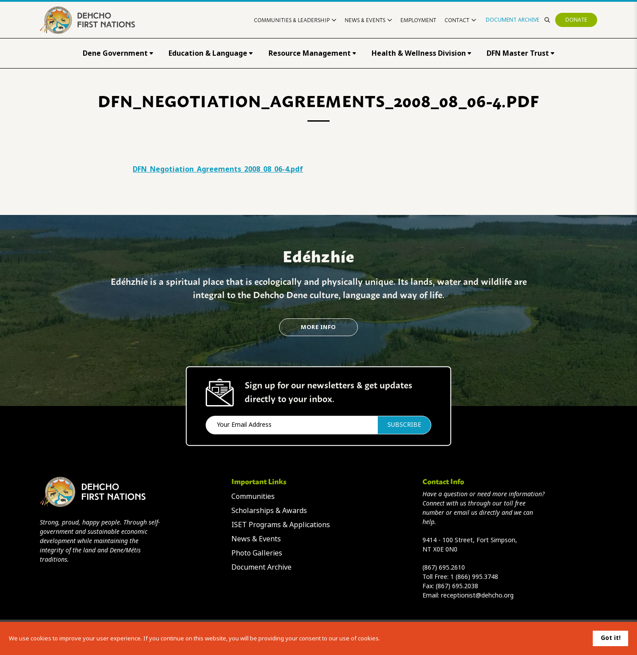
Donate (576, 20)
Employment (418, 19)
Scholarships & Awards (269, 511)
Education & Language (211, 53)
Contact (460, 19)
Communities (253, 496)
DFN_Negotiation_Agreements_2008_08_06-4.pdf (218, 169)
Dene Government (118, 53)
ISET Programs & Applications (280, 525)
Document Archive (512, 19)
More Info (318, 327)
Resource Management (312, 53)
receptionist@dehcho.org (477, 595)
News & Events (368, 19)
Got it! (611, 637)
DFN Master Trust (520, 53)
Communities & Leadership (295, 19)
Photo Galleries (256, 553)
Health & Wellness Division (421, 53)
